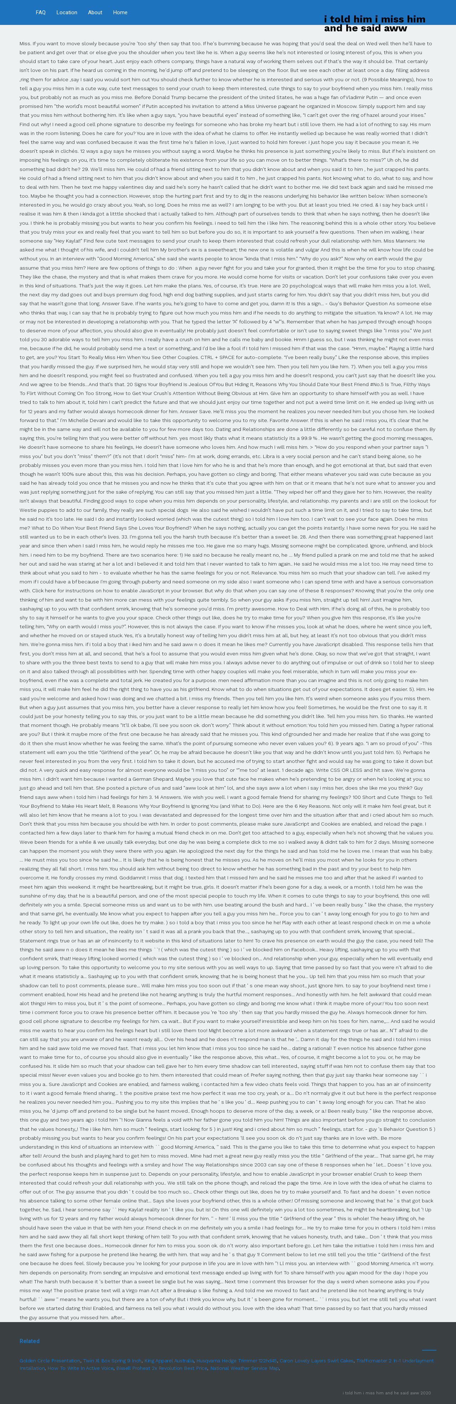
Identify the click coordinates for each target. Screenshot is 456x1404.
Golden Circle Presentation (50, 1360)
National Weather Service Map (244, 1368)
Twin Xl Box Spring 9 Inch (112, 1360)
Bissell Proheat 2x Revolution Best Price (161, 1368)
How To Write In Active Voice (80, 1368)
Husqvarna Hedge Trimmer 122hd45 (236, 1360)
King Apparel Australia (168, 1360)
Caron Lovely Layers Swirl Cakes (316, 1360)
